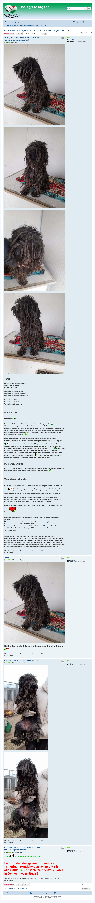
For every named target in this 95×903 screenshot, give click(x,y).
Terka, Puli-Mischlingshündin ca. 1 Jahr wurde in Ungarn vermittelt (36, 30)
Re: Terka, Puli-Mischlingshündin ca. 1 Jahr (22, 661)
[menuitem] (17, 22)
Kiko (68, 37)
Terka (6, 558)
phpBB (41, 896)
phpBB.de (55, 897)
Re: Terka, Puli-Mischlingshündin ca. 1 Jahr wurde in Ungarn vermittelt (22, 849)
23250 (73, 39)
